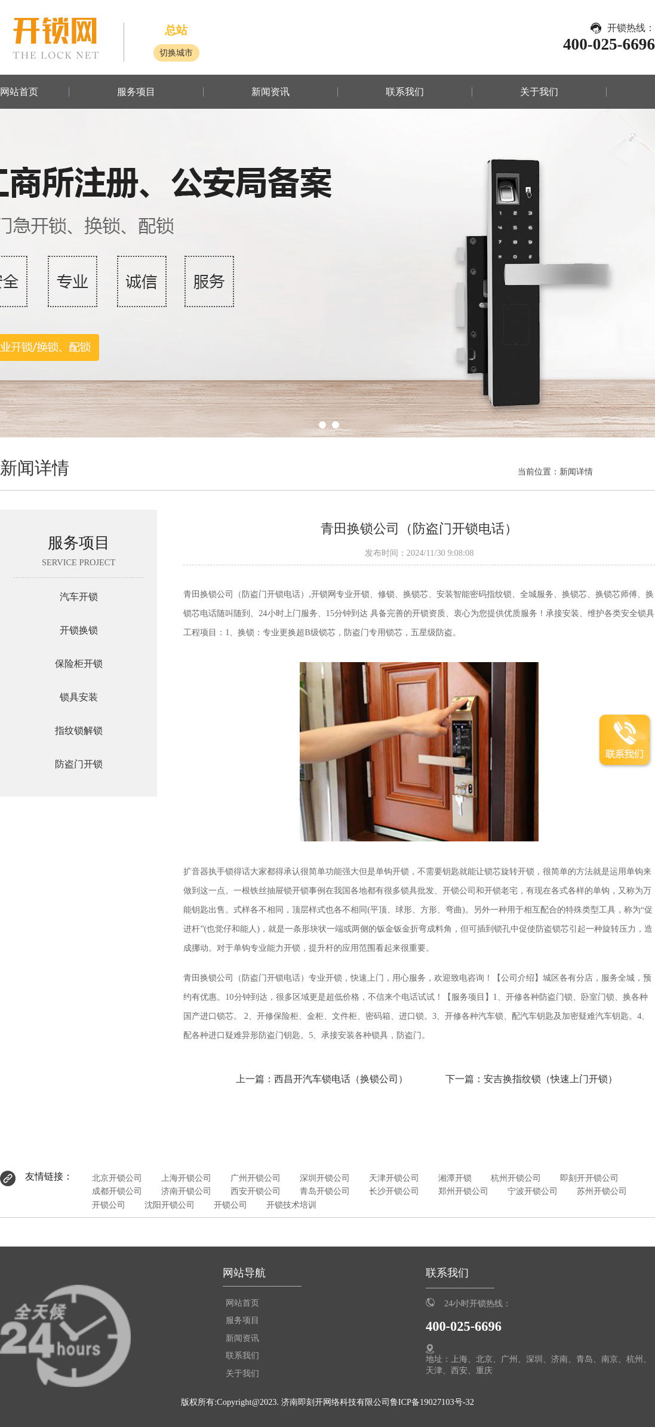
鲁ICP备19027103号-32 (432, 1402)
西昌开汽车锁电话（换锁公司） (341, 1079)
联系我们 (405, 92)
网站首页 (19, 92)
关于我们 (539, 92)
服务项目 (136, 92)
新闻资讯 (270, 92)
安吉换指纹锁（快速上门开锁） (550, 1079)
